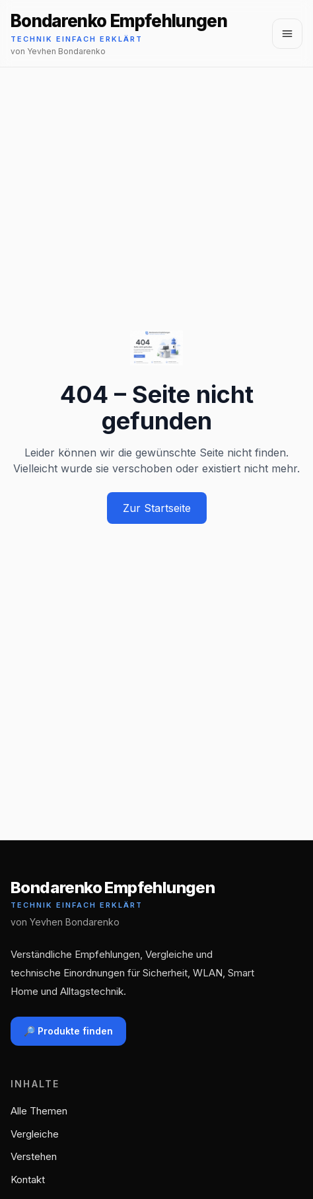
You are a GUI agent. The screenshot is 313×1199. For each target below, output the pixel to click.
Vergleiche (35, 1134)
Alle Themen (39, 1111)
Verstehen (34, 1156)
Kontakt (28, 1179)
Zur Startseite (157, 508)
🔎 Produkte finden (68, 1030)
